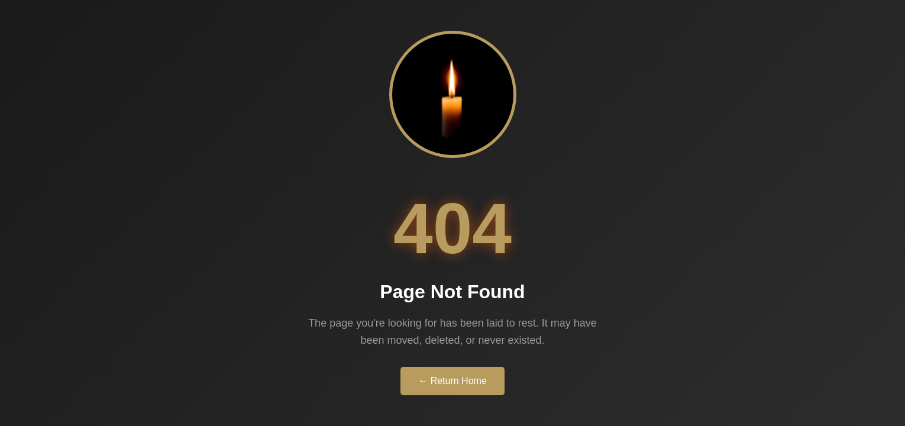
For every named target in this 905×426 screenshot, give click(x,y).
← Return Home (452, 381)
